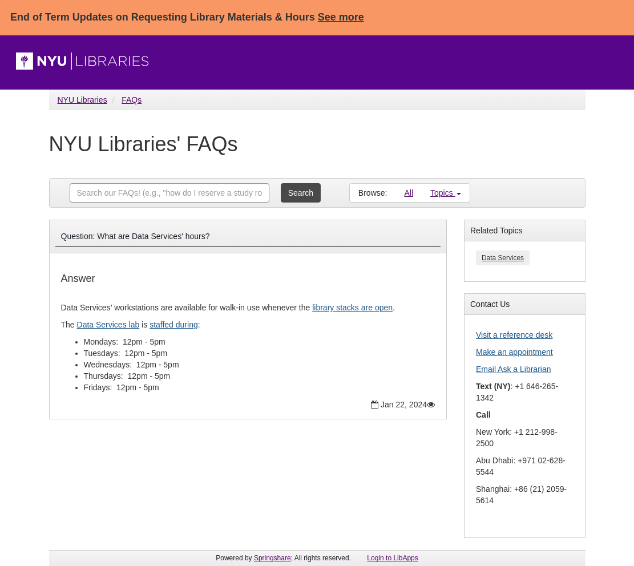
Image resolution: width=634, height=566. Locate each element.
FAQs (132, 99)
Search (300, 192)
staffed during (174, 324)
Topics (445, 192)
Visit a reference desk (514, 334)
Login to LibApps (392, 558)
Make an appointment (514, 352)
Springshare (272, 558)
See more (341, 17)
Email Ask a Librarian (513, 369)
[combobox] (169, 193)
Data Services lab (108, 324)
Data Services (503, 258)
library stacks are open (352, 307)
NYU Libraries (82, 99)
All (408, 192)
